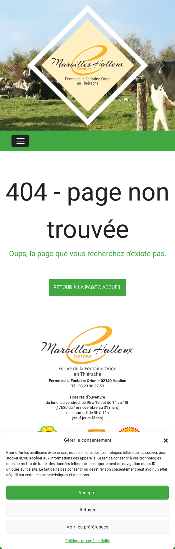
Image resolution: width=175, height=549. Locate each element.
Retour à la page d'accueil (87, 287)
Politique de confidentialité (87, 541)
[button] (166, 440)
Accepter (87, 493)
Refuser (87, 510)
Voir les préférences (87, 527)
